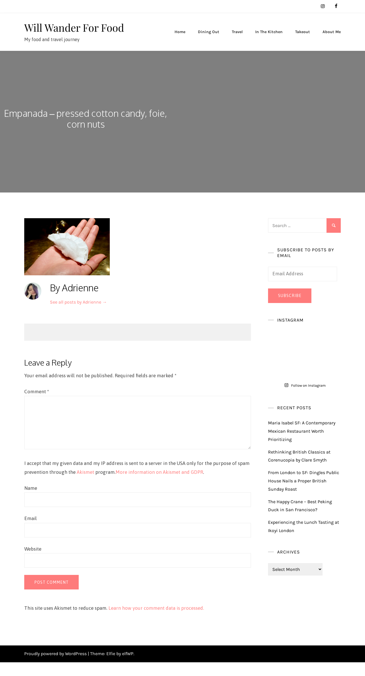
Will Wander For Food (65, 33)
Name (30, 502)
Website (32, 562)
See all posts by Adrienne (78, 315)
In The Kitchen (269, 38)
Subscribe (289, 309)
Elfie (110, 667)
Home (180, 38)
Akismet (85, 486)
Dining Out (208, 38)
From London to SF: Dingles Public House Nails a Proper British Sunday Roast (303, 495)
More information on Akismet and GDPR (159, 486)
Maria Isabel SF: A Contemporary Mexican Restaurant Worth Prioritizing (301, 445)
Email (30, 532)
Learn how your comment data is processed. (156, 622)
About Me (332, 38)
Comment (36, 405)
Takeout (302, 38)
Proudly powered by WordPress (56, 667)
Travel (237, 38)
